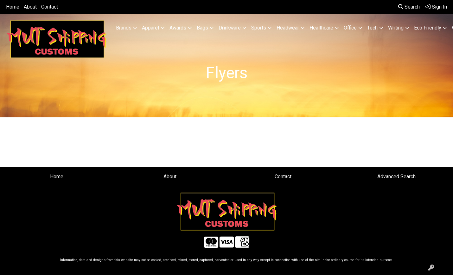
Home (12, 7)
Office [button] (350, 28)
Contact (49, 7)
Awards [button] (177, 28)
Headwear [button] (288, 28)
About (30, 7)
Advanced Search (396, 177)
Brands (123, 28)
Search (409, 7)
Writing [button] (396, 28)
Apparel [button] (150, 28)
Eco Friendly (427, 28)
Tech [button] (372, 28)
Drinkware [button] (230, 28)
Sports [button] (258, 28)
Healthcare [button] (321, 28)
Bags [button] (202, 28)
